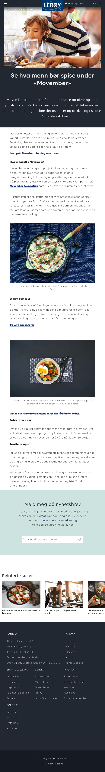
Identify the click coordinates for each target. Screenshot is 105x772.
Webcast (69, 687)
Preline (39, 693)
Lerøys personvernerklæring (59, 520)
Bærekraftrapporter (75, 682)
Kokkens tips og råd (18, 693)
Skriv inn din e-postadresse (38, 534)
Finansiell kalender (75, 698)
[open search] (96, 3)
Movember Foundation (24, 186)
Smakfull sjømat (16, 10)
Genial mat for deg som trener (41, 153)
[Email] (49, 540)
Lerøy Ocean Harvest (47, 698)
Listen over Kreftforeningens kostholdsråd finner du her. (45, 413)
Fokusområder (43, 676)
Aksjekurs (69, 693)
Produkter (12, 682)
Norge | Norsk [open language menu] (76, 3)
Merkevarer (72, 652)
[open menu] (5, 4)
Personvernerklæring (52, 764)
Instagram (13, 723)
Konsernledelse (74, 663)
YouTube (12, 728)
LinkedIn (12, 712)
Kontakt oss (72, 657)
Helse (30, 10)
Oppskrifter (13, 676)
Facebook (12, 717)
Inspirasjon (13, 687)
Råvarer (11, 698)
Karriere (70, 641)
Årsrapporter (71, 676)
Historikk (70, 646)
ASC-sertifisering (44, 682)
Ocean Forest (42, 687)
